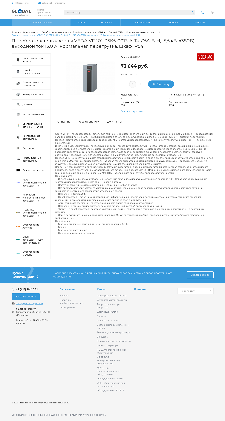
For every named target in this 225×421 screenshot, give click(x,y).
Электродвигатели (107, 311)
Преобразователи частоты (112, 295)
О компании (67, 289)
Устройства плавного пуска (112, 300)
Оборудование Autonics (110, 378)
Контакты (140, 289)
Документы (114, 121)
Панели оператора (107, 345)
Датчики (101, 316)
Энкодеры (102, 336)
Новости (64, 295)
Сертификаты (67, 307)
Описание (63, 121)
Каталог (102, 289)
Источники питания (108, 320)
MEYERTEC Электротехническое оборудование (108, 371)
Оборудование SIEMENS (110, 390)
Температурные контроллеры (113, 332)
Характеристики (89, 121)
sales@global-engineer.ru (53, 3)
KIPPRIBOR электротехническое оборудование (108, 360)
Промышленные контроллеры (114, 341)
